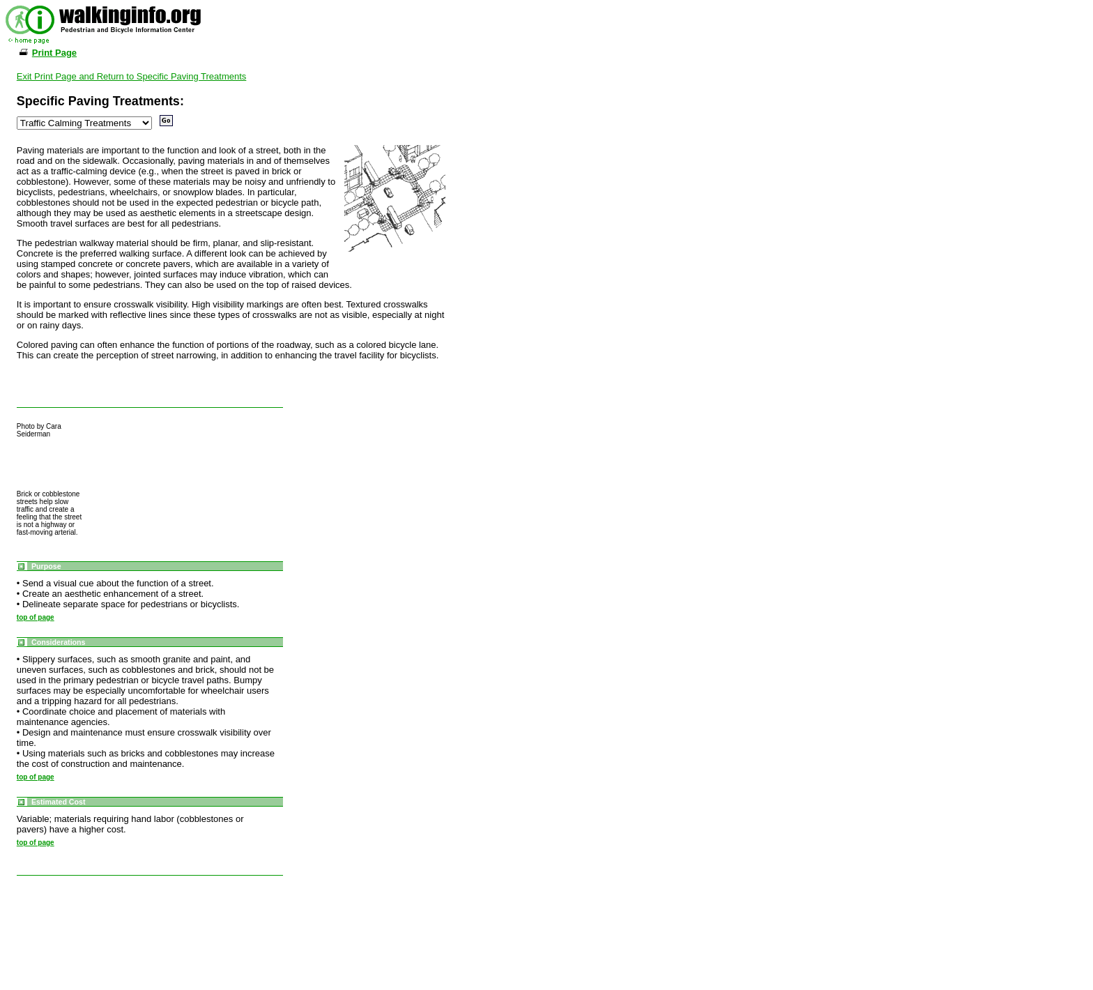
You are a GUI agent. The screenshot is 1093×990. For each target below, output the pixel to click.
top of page (35, 617)
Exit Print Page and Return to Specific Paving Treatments (132, 76)
